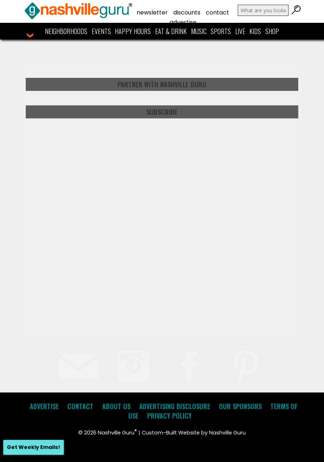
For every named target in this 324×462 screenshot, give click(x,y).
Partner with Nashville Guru (161, 84)
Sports (221, 31)
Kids (255, 31)
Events (101, 31)
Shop (272, 31)
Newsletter (152, 12)
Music (199, 31)
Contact (217, 12)
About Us (116, 406)
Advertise (183, 22)
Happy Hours (133, 31)
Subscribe (162, 112)
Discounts (186, 12)
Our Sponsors (240, 406)
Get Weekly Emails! (33, 447)
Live (240, 31)
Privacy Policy (169, 415)
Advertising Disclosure (174, 406)
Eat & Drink (171, 31)
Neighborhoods (66, 31)
